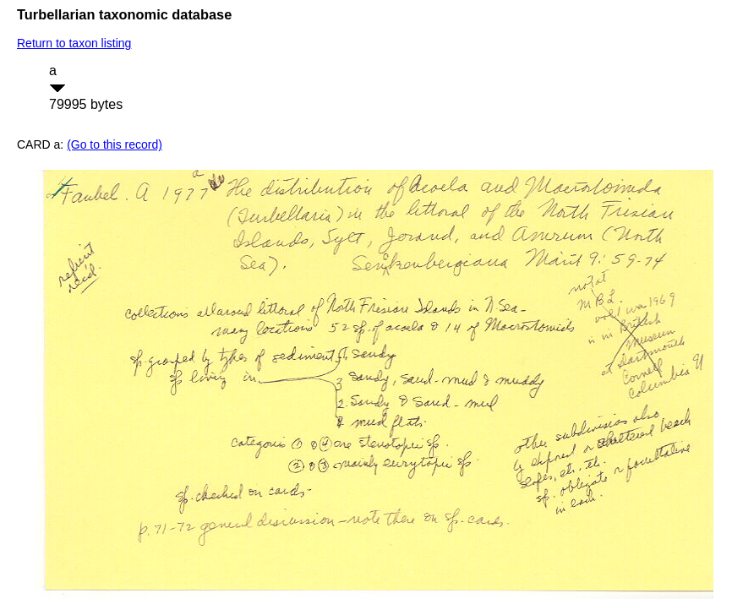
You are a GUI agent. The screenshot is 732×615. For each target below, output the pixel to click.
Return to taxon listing (74, 43)
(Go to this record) (114, 144)
